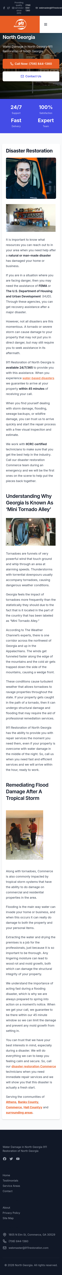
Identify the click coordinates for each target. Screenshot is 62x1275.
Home (6, 1175)
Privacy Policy (11, 1212)
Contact (7, 1191)
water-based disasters (38, 378)
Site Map (8, 1218)
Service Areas (11, 1185)
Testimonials (10, 1180)
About (6, 1207)
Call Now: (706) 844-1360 (31, 63)
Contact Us (31, 76)
